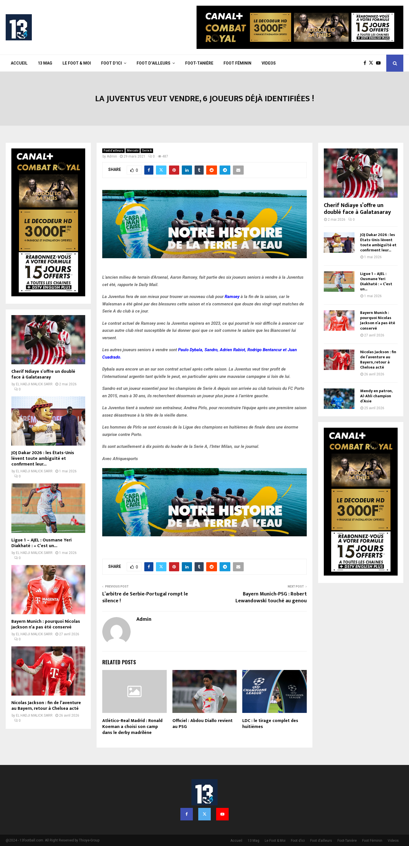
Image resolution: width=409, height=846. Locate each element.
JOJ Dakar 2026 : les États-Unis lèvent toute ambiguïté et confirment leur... (42, 458)
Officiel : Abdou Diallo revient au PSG (202, 724)
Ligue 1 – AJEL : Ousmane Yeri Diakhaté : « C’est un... (41, 543)
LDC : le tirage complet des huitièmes (270, 724)
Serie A (147, 150)
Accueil (19, 63)
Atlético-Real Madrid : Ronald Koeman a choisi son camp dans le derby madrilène (132, 727)
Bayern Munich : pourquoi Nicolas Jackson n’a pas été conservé (45, 624)
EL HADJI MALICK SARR (34, 384)
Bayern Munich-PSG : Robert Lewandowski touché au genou (271, 597)
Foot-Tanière (199, 63)
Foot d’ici (111, 63)
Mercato (132, 150)
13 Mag (45, 63)
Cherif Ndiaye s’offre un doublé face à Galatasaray (43, 374)
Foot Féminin (237, 63)
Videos (269, 63)
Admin (112, 156)
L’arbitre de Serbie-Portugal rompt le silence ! (145, 597)
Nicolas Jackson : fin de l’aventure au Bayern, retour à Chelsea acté (46, 705)
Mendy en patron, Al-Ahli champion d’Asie (376, 396)
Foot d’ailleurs (153, 63)
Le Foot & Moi (76, 63)
